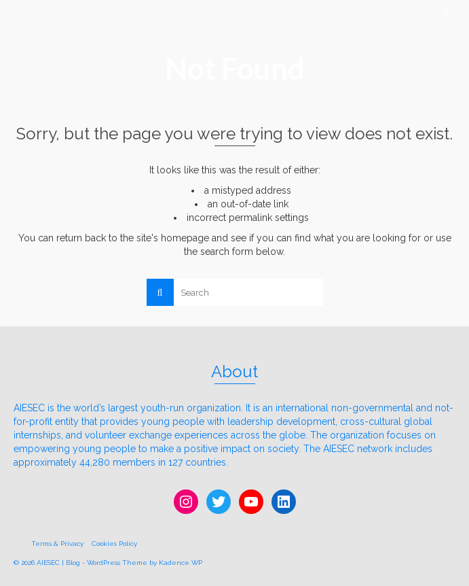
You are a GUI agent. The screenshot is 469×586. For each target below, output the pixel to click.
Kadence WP (180, 562)
